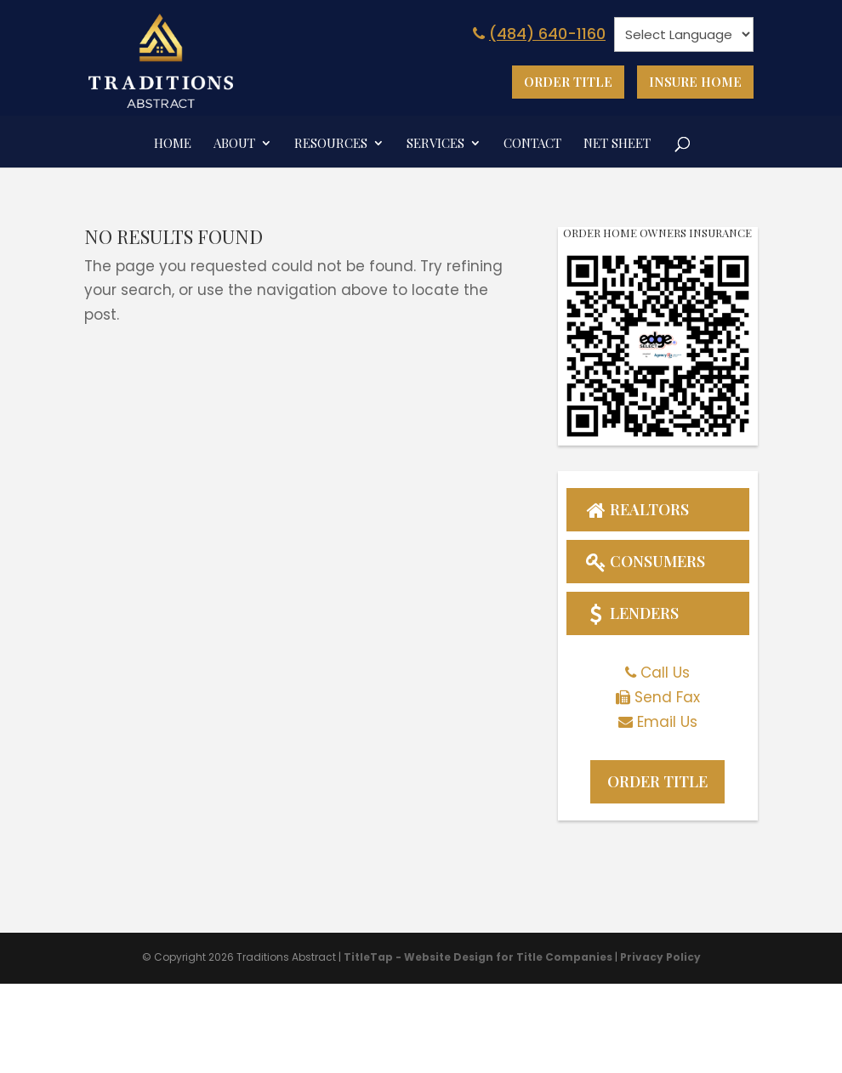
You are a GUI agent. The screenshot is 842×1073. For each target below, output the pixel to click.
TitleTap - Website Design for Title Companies (478, 957)
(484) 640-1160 (537, 33)
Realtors (636, 509)
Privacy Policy (660, 957)
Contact (532, 144)
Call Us (665, 672)
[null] (684, 34)
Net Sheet (617, 144)
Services (435, 144)
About (234, 144)
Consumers (644, 561)
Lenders (631, 613)
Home (172, 144)
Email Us (667, 722)
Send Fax (667, 697)
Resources (330, 144)
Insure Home (695, 81)
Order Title (568, 81)
